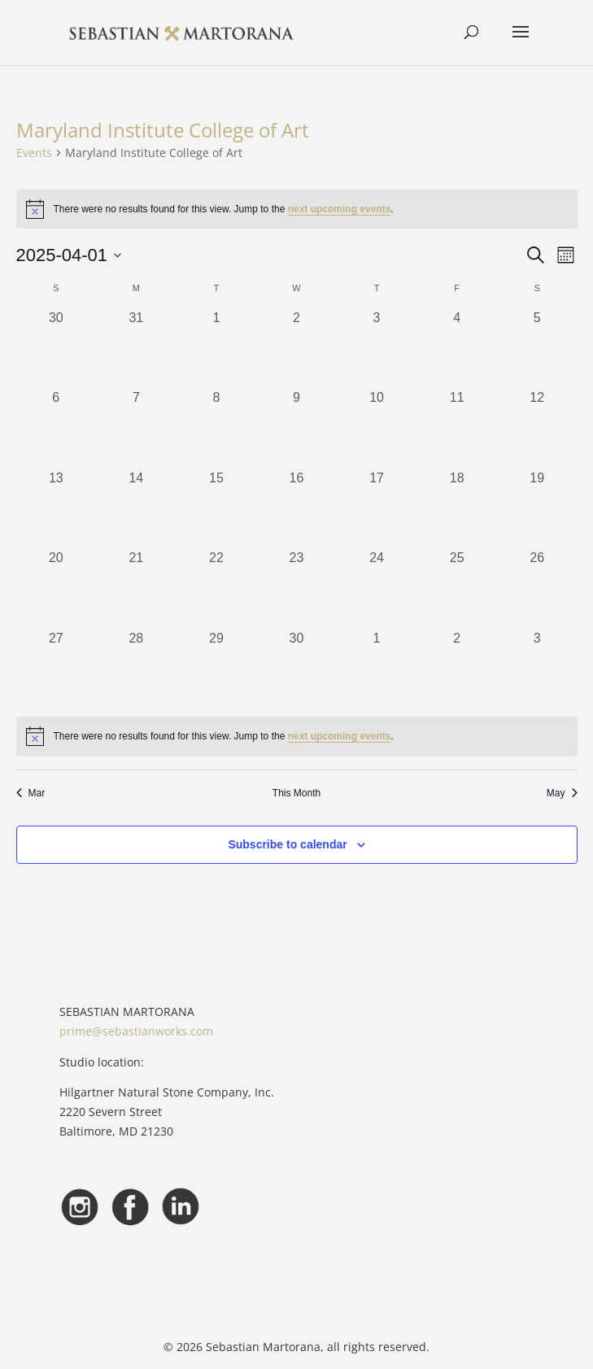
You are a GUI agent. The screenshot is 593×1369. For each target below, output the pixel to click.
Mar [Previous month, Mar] (31, 793)
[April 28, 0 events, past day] (136, 669)
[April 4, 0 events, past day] (456, 348)
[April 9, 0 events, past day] (296, 428)
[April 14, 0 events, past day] (136, 509)
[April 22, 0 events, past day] (217, 588)
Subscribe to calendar (287, 844)
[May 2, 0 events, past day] (456, 669)
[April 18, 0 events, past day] (456, 509)
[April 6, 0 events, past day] (56, 428)
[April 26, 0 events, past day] (537, 588)
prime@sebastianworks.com (136, 1031)
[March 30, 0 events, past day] (56, 348)
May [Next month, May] (562, 793)
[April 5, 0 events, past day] (537, 348)
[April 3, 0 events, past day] (377, 348)
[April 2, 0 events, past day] (296, 348)
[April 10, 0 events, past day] (377, 428)
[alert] (297, 736)
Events (34, 152)
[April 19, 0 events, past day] (537, 509)
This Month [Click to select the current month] (296, 793)
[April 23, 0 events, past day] (296, 588)
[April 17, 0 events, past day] (377, 509)
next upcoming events (339, 209)
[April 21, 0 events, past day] (136, 588)
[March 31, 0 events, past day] (136, 348)
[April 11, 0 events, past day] (456, 428)
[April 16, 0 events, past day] (296, 509)
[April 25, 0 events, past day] (456, 588)
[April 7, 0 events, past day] (136, 428)
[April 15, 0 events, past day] (217, 509)
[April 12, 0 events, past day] (537, 428)
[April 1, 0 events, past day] (217, 348)
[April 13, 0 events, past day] (56, 509)
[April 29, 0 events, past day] (217, 669)
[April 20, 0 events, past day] (56, 588)
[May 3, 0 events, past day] (537, 669)
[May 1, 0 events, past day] (377, 669)
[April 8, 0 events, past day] (217, 428)
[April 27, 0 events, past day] (56, 669)
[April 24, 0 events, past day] (377, 588)
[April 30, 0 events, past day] (296, 669)
